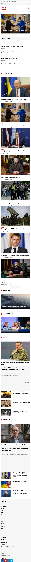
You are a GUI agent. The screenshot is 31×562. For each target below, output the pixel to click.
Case (2, 521)
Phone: (2, 549)
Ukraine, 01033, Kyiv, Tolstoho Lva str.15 (10, 546)
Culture (2, 519)
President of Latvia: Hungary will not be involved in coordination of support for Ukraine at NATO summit (14, 151)
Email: (2, 553)
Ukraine (3, 539)
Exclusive (3, 530)
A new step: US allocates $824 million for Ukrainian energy (15, 30)
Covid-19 (3, 535)
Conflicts (3, 514)
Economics (3, 506)
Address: (3, 544)
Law (2, 510)
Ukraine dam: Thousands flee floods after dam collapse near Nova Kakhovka (14, 306)
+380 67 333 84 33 (5, 551)
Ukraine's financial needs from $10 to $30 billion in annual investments (14, 40)
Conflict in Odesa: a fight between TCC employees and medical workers (14, 63)
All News (17, 287)
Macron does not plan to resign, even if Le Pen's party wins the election (15, 255)
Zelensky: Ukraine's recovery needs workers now (10, 58)
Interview (3, 533)
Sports (2, 517)
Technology (3, 537)
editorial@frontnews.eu (6, 555)
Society (2, 508)
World (2, 523)
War (2, 512)
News (2, 528)
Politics (2, 504)
